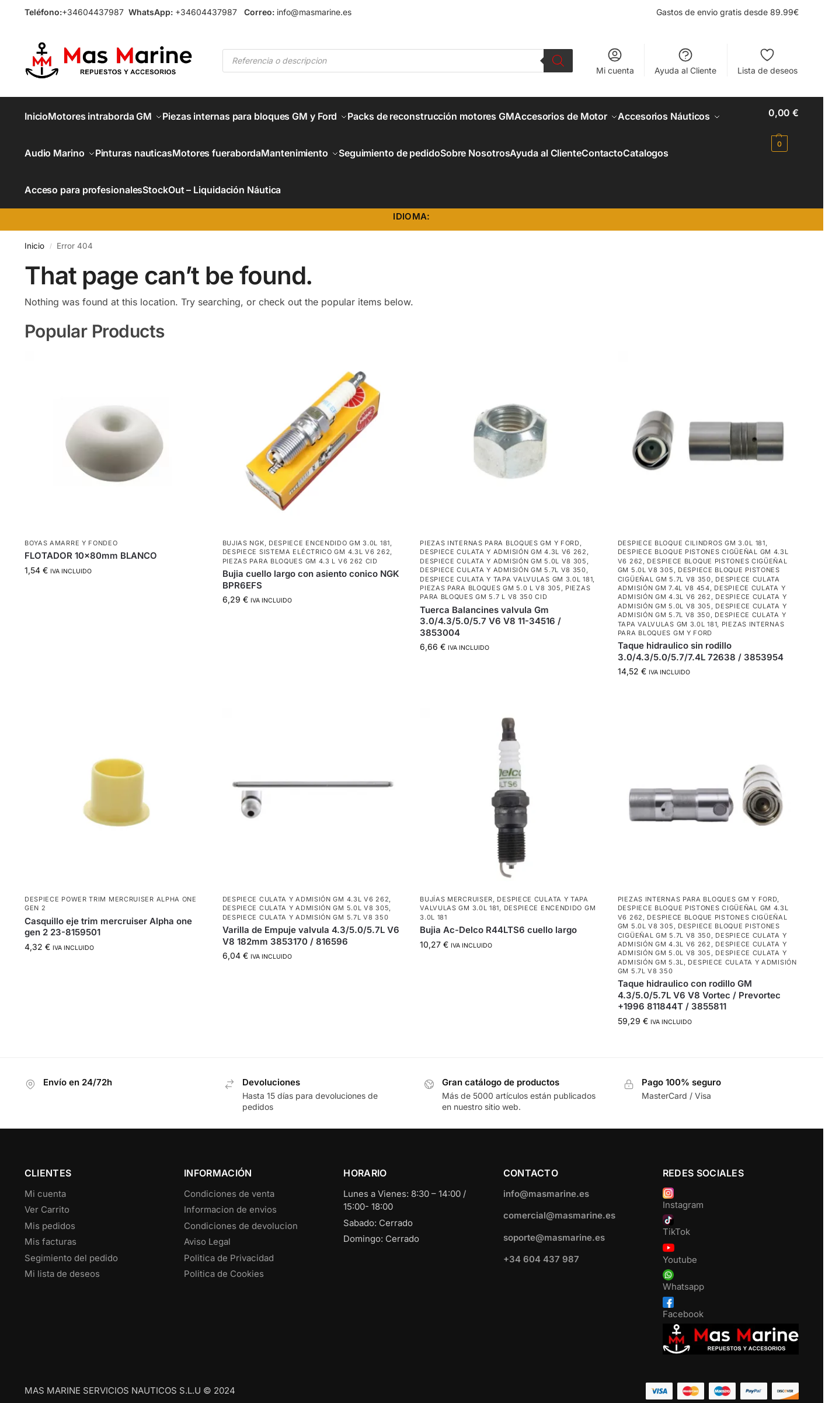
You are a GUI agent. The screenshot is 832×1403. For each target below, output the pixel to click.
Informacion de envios (230, 1189)
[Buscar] (558, 60)
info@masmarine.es (314, 12)
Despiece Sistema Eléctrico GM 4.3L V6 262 (306, 532)
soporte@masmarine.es (554, 1217)
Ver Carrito (47, 1189)
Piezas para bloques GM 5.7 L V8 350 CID (505, 572)
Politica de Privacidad (229, 1238)
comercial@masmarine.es (559, 1195)
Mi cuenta (615, 61)
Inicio (34, 226)
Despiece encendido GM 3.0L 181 (329, 523)
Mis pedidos (50, 1205)
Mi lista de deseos (62, 1253)
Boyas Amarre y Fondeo (71, 523)
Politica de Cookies (224, 1253)
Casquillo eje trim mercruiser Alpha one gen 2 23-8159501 (108, 907)
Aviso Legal (207, 1221)
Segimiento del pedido (71, 1238)
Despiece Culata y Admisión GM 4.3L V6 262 (503, 532)
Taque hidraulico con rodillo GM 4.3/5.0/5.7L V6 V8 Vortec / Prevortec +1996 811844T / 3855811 (699, 976)
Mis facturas (50, 1221)
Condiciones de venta (229, 1173)
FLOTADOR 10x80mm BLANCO (91, 536)
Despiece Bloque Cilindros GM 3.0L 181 (691, 523)
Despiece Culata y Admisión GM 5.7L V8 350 (503, 550)
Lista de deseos (767, 61)
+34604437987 (93, 12)
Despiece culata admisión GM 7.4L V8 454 (699, 563)
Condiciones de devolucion (241, 1205)
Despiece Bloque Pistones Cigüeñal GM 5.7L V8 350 (699, 554)
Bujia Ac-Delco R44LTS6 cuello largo (498, 910)
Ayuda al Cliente (685, 61)
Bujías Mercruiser (456, 879)
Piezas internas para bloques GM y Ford (500, 523)
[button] (783, 128)
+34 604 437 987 (541, 1239)
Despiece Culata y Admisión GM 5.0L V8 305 (503, 541)
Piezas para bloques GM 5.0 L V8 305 (490, 568)
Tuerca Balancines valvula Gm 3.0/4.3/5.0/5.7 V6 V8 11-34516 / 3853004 (490, 601)
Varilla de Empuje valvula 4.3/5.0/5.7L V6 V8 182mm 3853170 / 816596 (310, 916)
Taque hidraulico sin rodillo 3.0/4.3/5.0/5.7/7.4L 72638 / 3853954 (701, 632)
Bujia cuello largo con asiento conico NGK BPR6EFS (310, 560)
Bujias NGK (243, 523)
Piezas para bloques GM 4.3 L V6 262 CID (300, 541)
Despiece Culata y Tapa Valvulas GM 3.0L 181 (506, 559)
